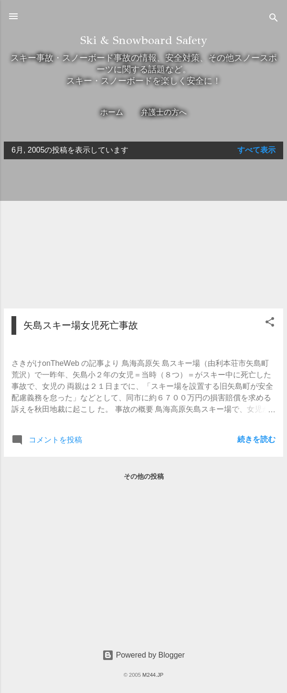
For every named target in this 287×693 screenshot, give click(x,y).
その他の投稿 (144, 476)
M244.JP (152, 675)
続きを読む (256, 439)
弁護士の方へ (164, 112)
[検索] (273, 19)
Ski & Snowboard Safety (143, 40)
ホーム (111, 112)
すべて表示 (256, 150)
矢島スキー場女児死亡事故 (80, 325)
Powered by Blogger (143, 655)
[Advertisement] (143, 234)
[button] (270, 323)
